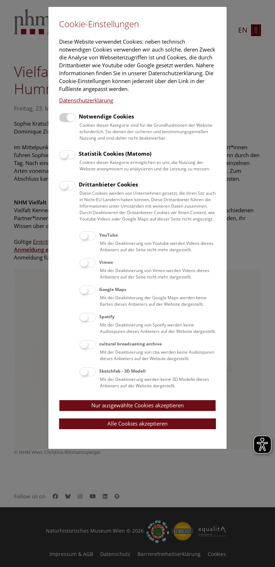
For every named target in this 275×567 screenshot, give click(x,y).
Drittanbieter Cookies (108, 184)
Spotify (107, 317)
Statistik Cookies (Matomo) (115, 153)
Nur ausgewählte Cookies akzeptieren (137, 405)
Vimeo (106, 262)
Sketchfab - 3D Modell (122, 371)
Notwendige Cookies (106, 116)
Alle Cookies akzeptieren (137, 423)
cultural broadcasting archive (130, 344)
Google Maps (112, 289)
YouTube (108, 235)
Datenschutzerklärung (86, 100)
